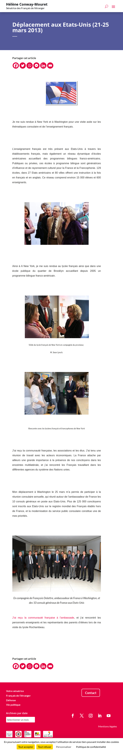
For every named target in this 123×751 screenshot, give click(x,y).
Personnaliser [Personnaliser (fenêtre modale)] (63, 746)
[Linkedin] (43, 65)
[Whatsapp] (29, 65)
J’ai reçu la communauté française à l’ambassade (43, 617)
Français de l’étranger (18, 695)
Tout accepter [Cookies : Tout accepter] (25, 746)
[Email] (50, 65)
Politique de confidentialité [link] (91, 746)
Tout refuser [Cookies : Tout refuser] (44, 746)
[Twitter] (23, 65)
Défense (11, 700)
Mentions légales (107, 726)
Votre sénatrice (15, 690)
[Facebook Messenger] (36, 65)
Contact (90, 693)
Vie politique (13, 704)
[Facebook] (16, 65)
